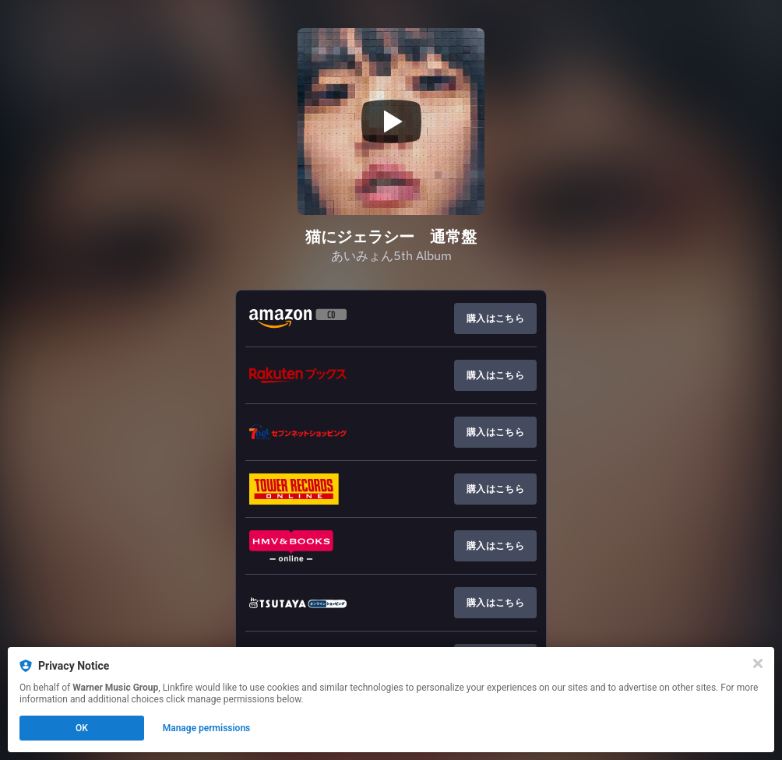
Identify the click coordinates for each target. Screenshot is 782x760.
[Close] (757, 663)
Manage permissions (207, 728)
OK (82, 728)
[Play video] (391, 121)
